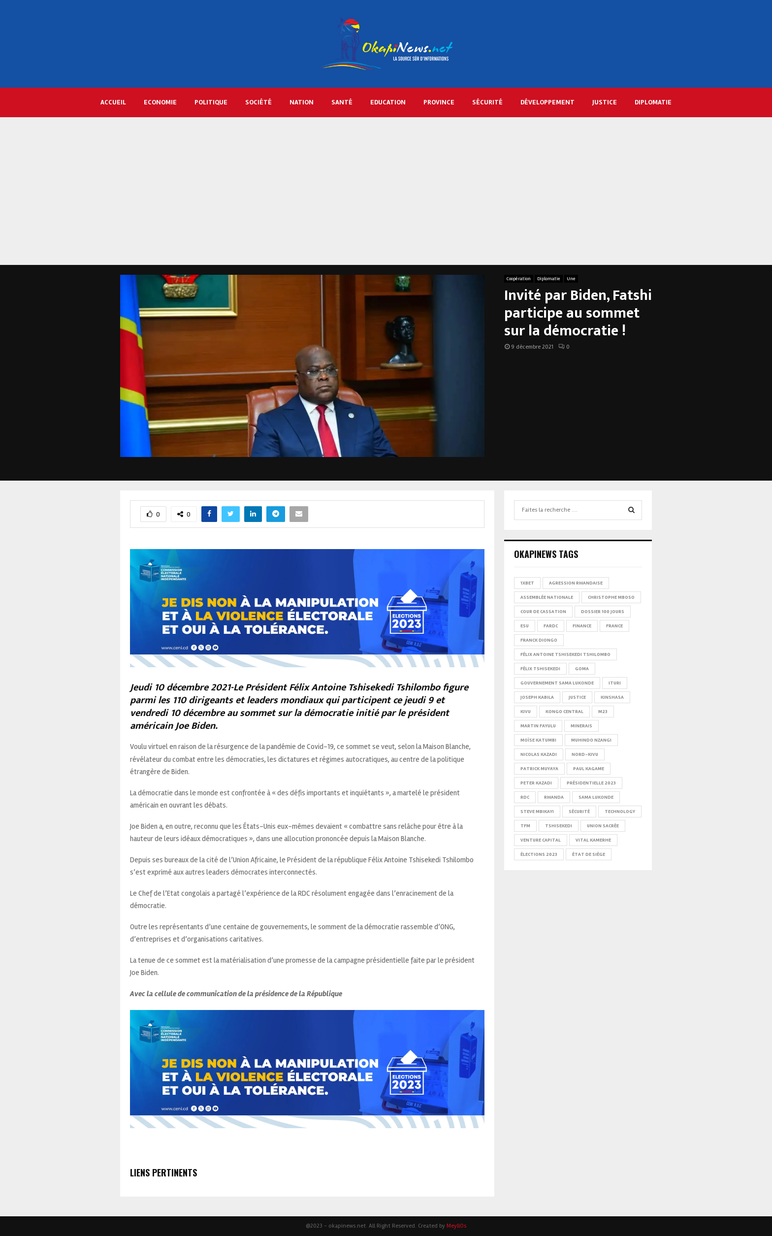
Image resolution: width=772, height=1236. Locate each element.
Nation (302, 102)
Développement (547, 102)
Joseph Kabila (537, 697)
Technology (620, 811)
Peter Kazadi (536, 783)
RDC (524, 797)
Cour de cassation (543, 612)
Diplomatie (653, 102)
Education (388, 102)
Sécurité (487, 102)
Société (258, 102)
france (614, 626)
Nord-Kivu (585, 754)
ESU (524, 626)
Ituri (615, 683)
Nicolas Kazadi (538, 754)
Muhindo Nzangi (591, 740)
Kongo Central (564, 712)
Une (571, 279)
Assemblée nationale (546, 597)
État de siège (588, 854)
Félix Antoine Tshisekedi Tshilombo (565, 654)
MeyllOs (456, 1226)
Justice (604, 102)
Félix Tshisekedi (540, 669)
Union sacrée (603, 826)
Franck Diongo (538, 640)
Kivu (525, 712)
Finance (582, 626)
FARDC (551, 626)
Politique (210, 102)
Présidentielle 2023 (591, 783)
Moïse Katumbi (538, 740)
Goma (582, 669)
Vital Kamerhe (593, 840)
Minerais (581, 726)
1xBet (527, 583)
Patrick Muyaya (539, 769)
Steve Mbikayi (537, 811)
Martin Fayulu (538, 726)
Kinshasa (612, 697)
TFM (525, 826)
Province (438, 102)
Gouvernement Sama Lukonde (557, 683)
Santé (342, 102)
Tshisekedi (558, 826)
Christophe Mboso (611, 597)
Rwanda (554, 797)
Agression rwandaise (576, 583)
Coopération (519, 279)
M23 (603, 712)
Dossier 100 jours (602, 612)
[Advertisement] (386, 191)
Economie (160, 102)
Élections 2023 (538, 854)
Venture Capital (540, 840)
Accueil (113, 102)
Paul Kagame (588, 769)
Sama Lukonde (596, 797)
